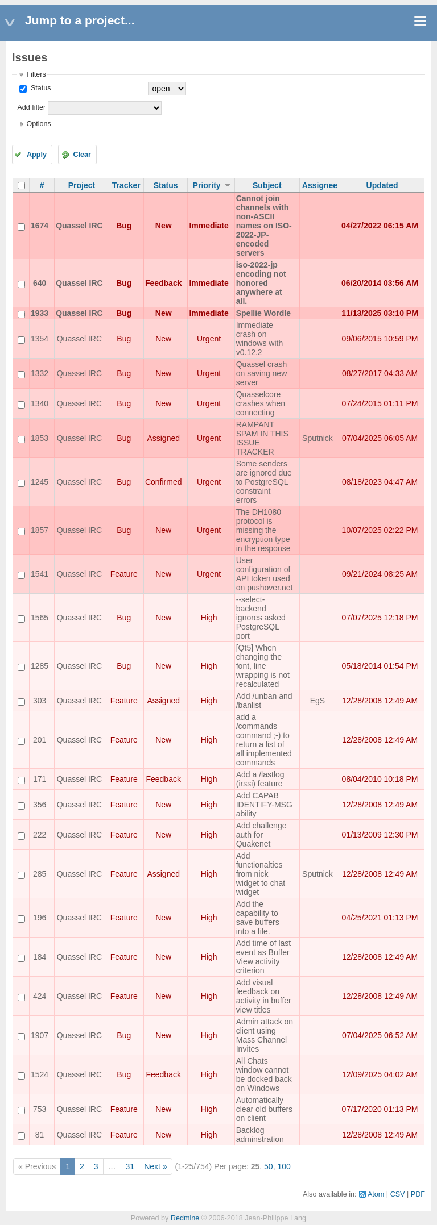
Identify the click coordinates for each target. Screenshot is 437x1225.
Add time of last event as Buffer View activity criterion (263, 957)
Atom (376, 1194)
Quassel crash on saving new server (261, 373)
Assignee (319, 185)
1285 (39, 665)
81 (39, 1134)
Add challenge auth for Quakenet (261, 834)
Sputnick (317, 438)
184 (39, 956)
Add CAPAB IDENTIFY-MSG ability (264, 804)
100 (283, 1166)
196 (39, 917)
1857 (39, 530)
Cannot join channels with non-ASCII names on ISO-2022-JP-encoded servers (264, 225)
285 (39, 873)
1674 (39, 225)
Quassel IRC (79, 225)
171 (39, 779)
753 (39, 1109)
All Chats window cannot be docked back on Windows (264, 1074)
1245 (39, 481)
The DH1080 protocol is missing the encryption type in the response (263, 530)
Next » (155, 1166)
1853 (39, 438)
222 (39, 834)
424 (39, 996)
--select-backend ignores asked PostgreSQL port (261, 617)
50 (268, 1166)
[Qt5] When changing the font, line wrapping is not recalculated (263, 666)
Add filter (31, 107)
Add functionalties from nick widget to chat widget (260, 874)
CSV (397, 1194)
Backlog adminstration (260, 1135)
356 (39, 804)
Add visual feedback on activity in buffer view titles (263, 996)
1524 (39, 1074)
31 (130, 1166)
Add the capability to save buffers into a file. (257, 917)
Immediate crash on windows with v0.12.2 (259, 338)
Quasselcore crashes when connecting (260, 403)
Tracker (126, 185)
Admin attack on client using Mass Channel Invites (264, 1035)
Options (38, 124)
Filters (36, 74)
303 (39, 700)
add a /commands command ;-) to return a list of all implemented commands (264, 740)
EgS (317, 700)
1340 (39, 403)
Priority (207, 185)
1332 (39, 373)
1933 (39, 313)
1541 (39, 573)
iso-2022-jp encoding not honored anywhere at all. (261, 283)
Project (81, 185)
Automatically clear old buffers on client (264, 1109)
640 (39, 283)
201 (39, 739)
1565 (39, 617)
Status (39, 88)
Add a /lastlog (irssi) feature (260, 779)
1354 (39, 338)
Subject (267, 185)
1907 (39, 1035)
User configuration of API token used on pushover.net (264, 574)
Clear (82, 155)
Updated (382, 185)
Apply (37, 155)
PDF (418, 1194)
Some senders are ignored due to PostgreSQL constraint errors (264, 482)
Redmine (185, 1218)
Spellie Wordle (263, 313)
